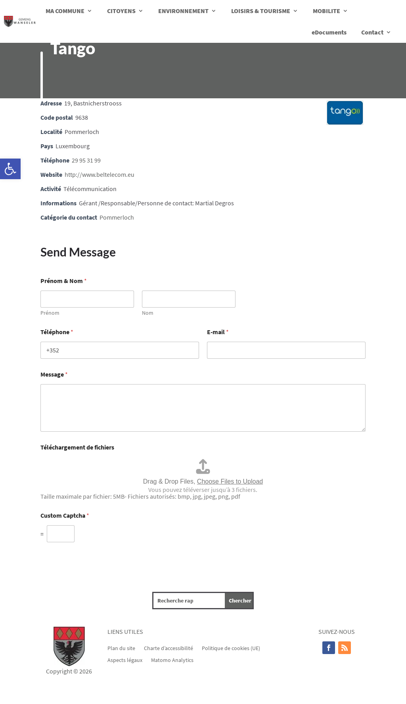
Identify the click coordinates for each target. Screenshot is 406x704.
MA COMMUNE (65, 11)
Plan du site (121, 648)
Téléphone (56, 332)
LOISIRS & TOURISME (260, 11)
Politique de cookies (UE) (231, 648)
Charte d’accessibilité (168, 648)
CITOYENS (121, 11)
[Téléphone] (119, 350)
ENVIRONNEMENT (183, 11)
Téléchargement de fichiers (77, 447)
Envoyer (51, 554)
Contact (372, 32)
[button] (10, 169)
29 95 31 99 (86, 160)
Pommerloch (117, 217)
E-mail (218, 332)
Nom (147, 313)
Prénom (49, 313)
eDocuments (329, 32)
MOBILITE (326, 11)
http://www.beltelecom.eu (99, 174)
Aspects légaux (124, 659)
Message (54, 374)
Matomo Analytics (172, 659)
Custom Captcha (64, 515)
